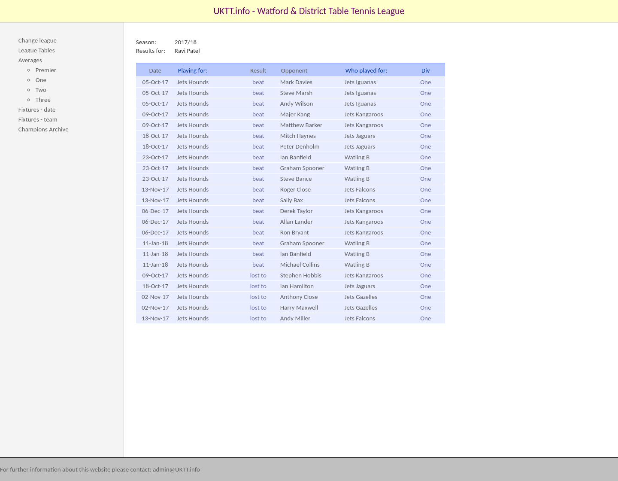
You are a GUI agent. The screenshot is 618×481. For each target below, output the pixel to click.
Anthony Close (299, 297)
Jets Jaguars (360, 136)
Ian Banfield (295, 157)
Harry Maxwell (299, 307)
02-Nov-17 (155, 297)
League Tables (36, 50)
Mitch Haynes (298, 136)
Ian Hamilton (297, 286)
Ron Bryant (294, 232)
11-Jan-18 (155, 243)
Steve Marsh (296, 93)
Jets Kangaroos (364, 114)
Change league (37, 40)
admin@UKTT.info (176, 469)
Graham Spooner (302, 168)
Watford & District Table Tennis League (330, 11)
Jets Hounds (193, 82)
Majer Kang (295, 114)
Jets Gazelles (361, 297)
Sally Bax (291, 200)
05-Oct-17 (155, 82)
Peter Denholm (300, 146)
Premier (46, 70)
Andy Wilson (296, 103)
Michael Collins (300, 264)
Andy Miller (295, 318)
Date (155, 70)
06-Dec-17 (155, 211)
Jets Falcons (360, 189)
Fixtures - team (38, 119)
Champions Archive (43, 129)
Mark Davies (296, 82)
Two (41, 90)
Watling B (357, 157)
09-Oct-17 (155, 114)
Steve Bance (296, 179)
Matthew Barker (301, 125)
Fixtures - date (37, 109)
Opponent (294, 70)
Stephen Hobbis (300, 275)
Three (43, 100)
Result (258, 70)
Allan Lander (296, 221)
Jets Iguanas (360, 82)
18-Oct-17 (155, 136)
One (41, 80)
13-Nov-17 (155, 189)
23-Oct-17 (155, 157)
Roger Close (295, 189)
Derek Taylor (296, 211)
